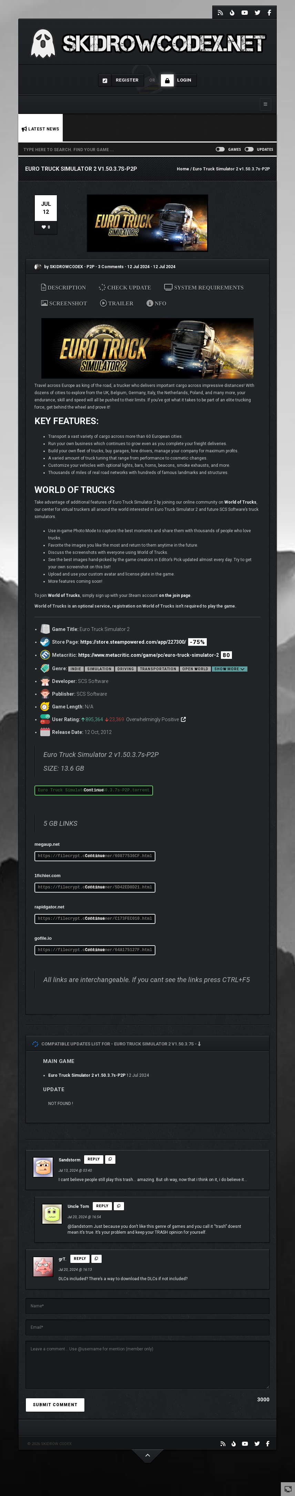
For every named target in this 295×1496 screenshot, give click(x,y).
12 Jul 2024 (138, 266)
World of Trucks (240, 502)
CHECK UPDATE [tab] (126, 287)
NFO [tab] (156, 303)
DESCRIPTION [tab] (63, 288)
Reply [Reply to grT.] (80, 1259)
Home (183, 169)
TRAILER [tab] (116, 303)
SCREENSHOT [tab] (64, 303)
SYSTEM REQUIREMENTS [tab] (203, 288)
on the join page (175, 595)
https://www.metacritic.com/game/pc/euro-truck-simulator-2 (148, 655)
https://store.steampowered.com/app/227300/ (133, 642)
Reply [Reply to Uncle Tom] (102, 1206)
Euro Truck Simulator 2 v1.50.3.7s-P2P (86, 1075)
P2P (91, 266)
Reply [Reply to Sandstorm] (94, 1159)
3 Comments (111, 266)
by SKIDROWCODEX (58, 266)
